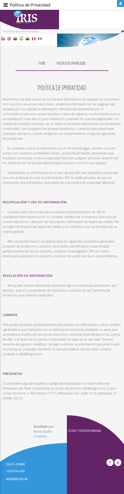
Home (42, 63)
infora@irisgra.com (16, 479)
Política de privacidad (90, 431)
